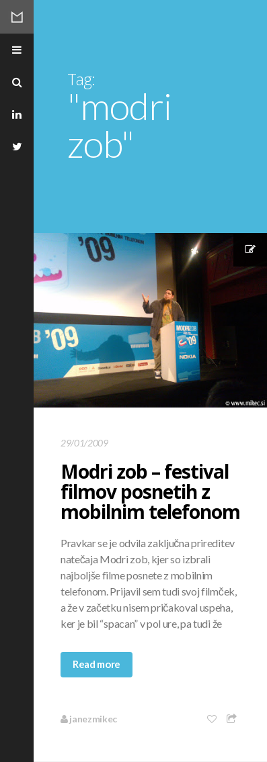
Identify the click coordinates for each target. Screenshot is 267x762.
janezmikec (89, 718)
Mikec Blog (17, 17)
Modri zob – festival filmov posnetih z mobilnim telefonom (150, 491)
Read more (96, 664)
